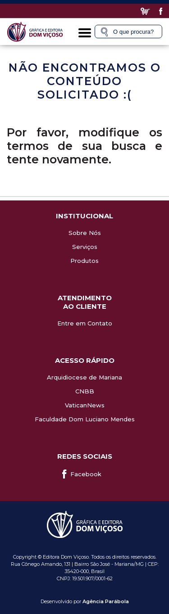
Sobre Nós (85, 232)
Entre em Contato (84, 323)
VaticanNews (85, 405)
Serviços (84, 246)
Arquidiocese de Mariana (84, 377)
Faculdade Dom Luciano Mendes (85, 419)
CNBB (84, 391)
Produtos (84, 260)
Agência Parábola (105, 601)
